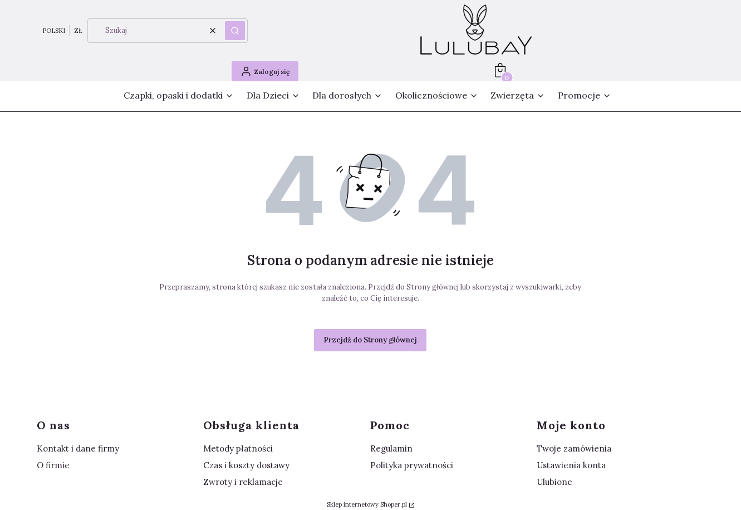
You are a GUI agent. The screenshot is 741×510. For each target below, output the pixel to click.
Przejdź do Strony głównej (370, 340)
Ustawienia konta (571, 465)
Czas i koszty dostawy (246, 465)
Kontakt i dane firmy (78, 448)
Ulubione (554, 482)
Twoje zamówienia (574, 448)
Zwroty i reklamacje (243, 482)
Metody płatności (238, 448)
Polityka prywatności (411, 465)
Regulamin (391, 448)
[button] (235, 30)
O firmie (53, 465)
